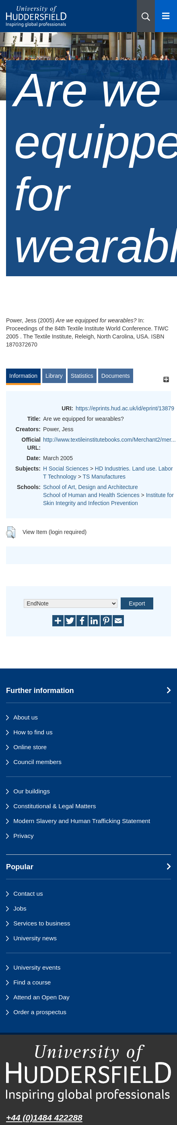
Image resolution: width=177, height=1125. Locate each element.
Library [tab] (54, 376)
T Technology (59, 476)
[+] (166, 380)
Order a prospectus (39, 1012)
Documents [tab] (115, 376)
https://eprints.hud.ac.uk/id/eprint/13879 (125, 408)
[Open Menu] (166, 16)
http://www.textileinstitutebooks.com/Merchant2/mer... (109, 439)
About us (25, 717)
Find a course (32, 982)
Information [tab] (23, 376)
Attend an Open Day (41, 997)
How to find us (33, 732)
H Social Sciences (65, 468)
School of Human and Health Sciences (91, 495)
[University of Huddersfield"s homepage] (88, 1073)
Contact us (28, 893)
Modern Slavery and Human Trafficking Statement (81, 820)
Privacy (23, 835)
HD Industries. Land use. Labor (134, 468)
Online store (30, 747)
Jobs (20, 908)
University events (36, 967)
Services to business (41, 923)
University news (35, 938)
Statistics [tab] (82, 376)
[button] (146, 16)
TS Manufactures (104, 476)
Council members (37, 761)
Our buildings (31, 791)
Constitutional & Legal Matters (54, 806)
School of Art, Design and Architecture (90, 487)
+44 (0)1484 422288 (44, 1117)
